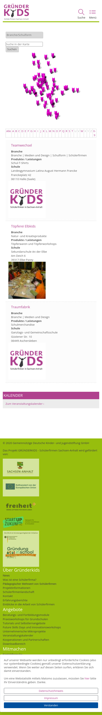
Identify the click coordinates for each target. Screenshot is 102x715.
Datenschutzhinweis (51, 691)
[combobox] (24, 35)
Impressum (51, 698)
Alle (8, 131)
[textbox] (25, 35)
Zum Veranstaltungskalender (24, 403)
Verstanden (51, 705)
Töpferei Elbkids (23, 226)
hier (87, 678)
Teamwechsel (21, 145)
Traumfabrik (20, 307)
